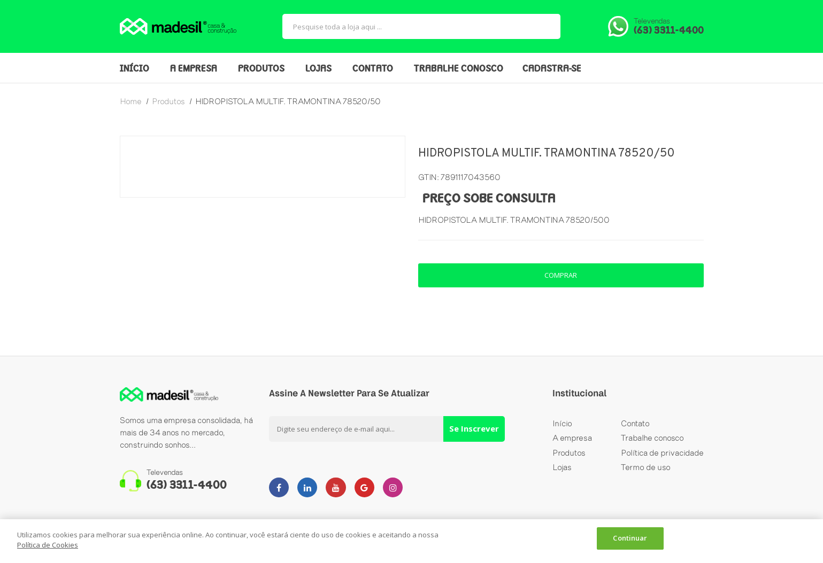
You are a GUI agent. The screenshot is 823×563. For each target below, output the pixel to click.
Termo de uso (646, 471)
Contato (635, 423)
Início (562, 423)
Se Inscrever (474, 428)
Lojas (562, 471)
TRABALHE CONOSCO (458, 69)
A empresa (572, 439)
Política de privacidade (662, 455)
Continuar (630, 540)
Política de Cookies (47, 545)
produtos (168, 101)
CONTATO (372, 69)
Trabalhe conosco (652, 439)
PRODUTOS (261, 69)
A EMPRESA (193, 69)
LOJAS (318, 69)
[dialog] (411, 541)
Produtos (569, 455)
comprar (560, 275)
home (131, 101)
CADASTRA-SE (551, 69)
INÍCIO (134, 69)
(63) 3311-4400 (669, 31)
